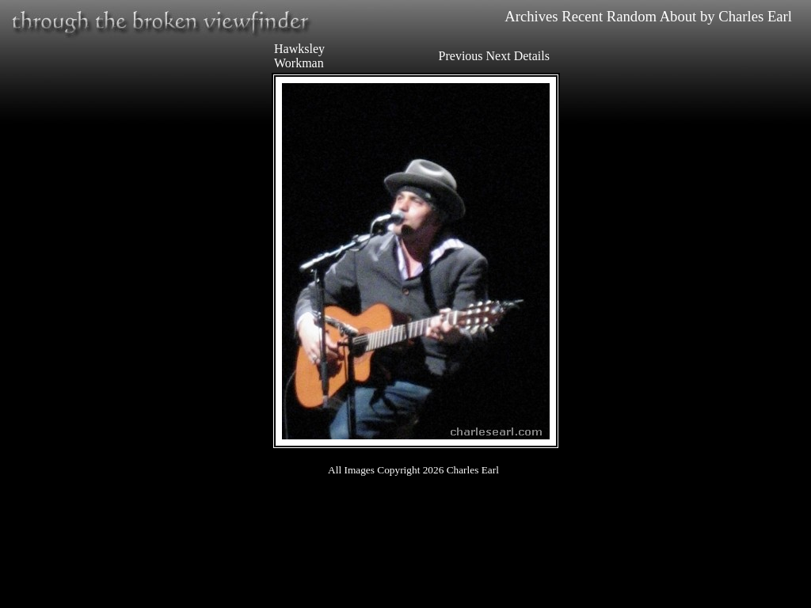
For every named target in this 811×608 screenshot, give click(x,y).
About (678, 16)
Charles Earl (755, 16)
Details (532, 56)
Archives (531, 16)
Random (632, 16)
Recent (582, 16)
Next (498, 56)
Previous (461, 56)
